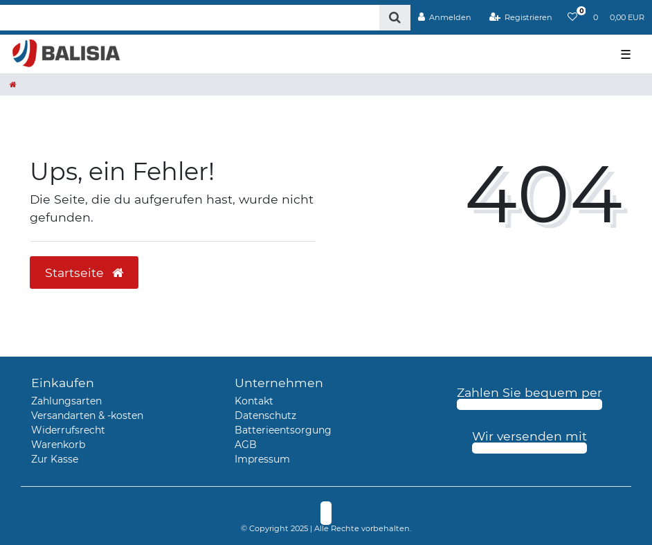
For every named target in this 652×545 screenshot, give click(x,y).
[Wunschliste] (572, 17)
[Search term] (189, 17)
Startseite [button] (84, 272)
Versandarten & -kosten (87, 415)
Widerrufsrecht (68, 430)
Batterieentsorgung (283, 430)
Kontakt (254, 401)
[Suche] (394, 17)
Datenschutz (265, 415)
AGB (246, 444)
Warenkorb (58, 444)
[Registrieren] (520, 17)
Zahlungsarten (66, 401)
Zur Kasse (54, 459)
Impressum (262, 459)
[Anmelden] (445, 17)
